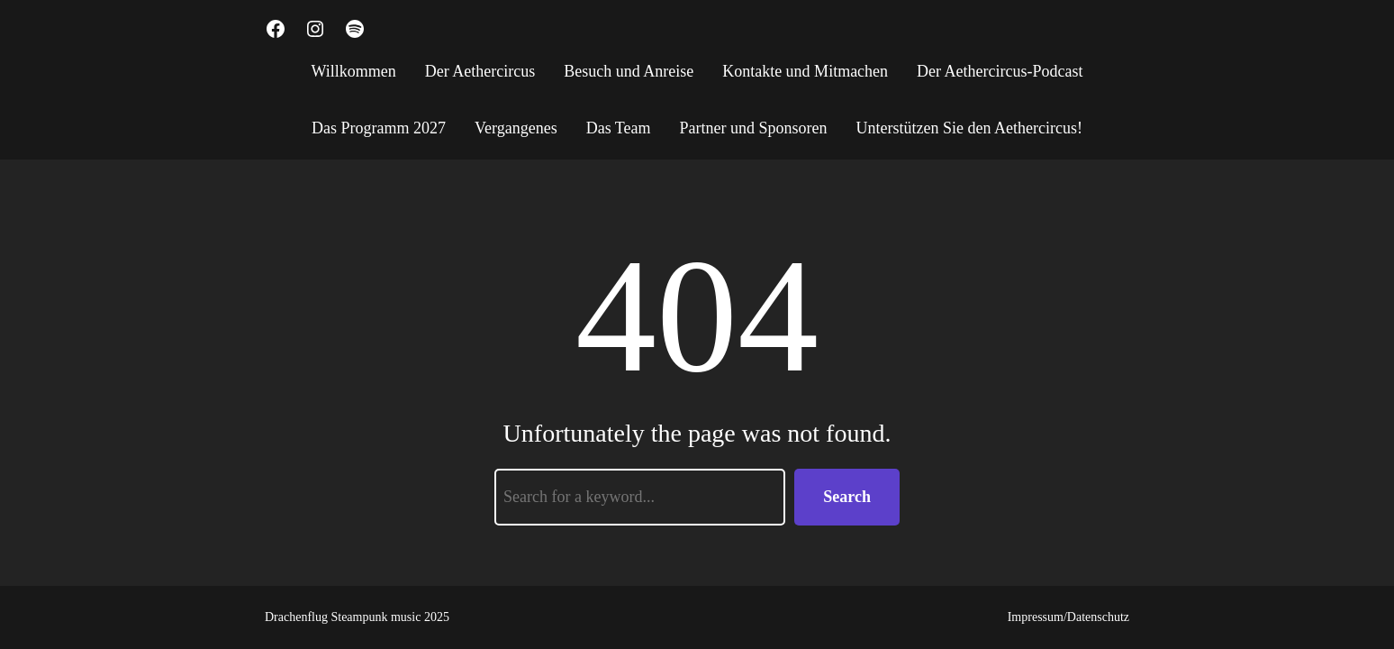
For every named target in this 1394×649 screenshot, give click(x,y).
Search (847, 497)
